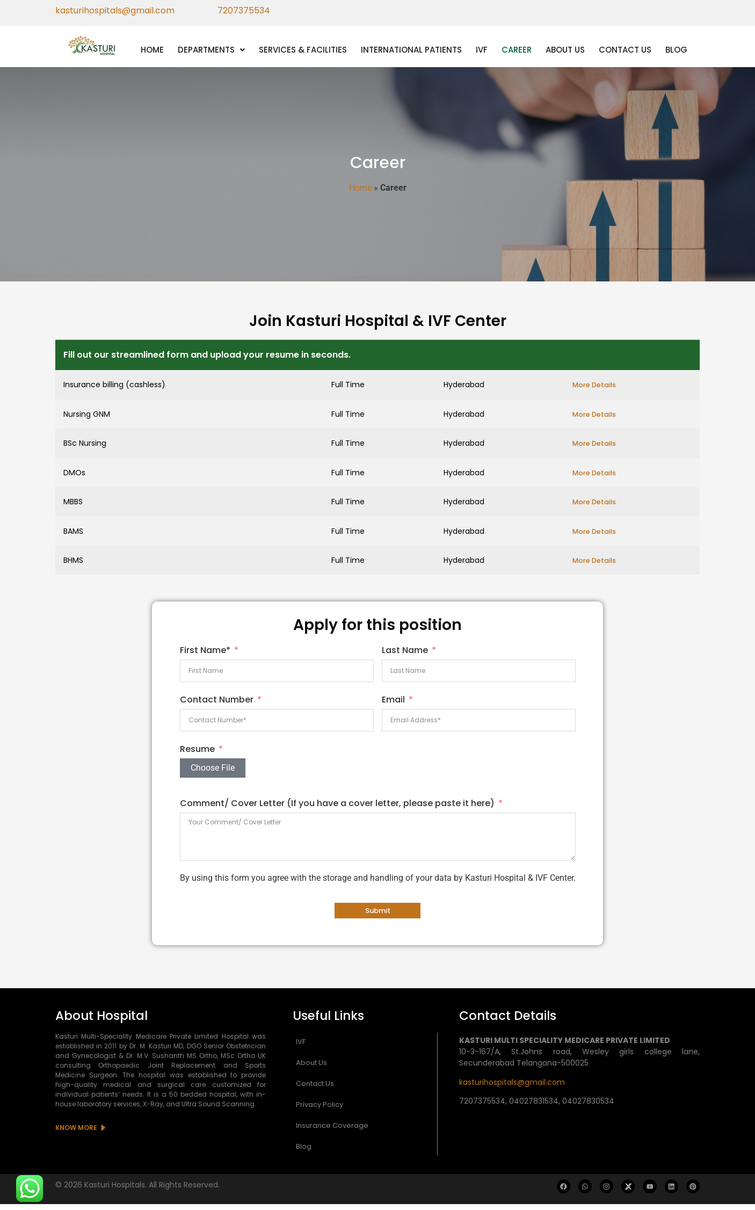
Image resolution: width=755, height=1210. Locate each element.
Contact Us (315, 1089)
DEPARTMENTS (211, 49)
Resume (197, 755)
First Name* (205, 656)
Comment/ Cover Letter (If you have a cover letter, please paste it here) (337, 808)
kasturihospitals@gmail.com (512, 1088)
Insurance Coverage (332, 1131)
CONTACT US (625, 49)
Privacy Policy (319, 1110)
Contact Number (216, 705)
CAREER (517, 49)
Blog (303, 1152)
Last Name (405, 656)
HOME (152, 49)
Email (393, 705)
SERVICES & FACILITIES (303, 49)
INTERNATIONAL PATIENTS (411, 49)
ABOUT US (565, 49)
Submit (377, 916)
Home (360, 188)
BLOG (676, 49)
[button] (211, 50)
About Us (311, 1068)
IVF (482, 49)
